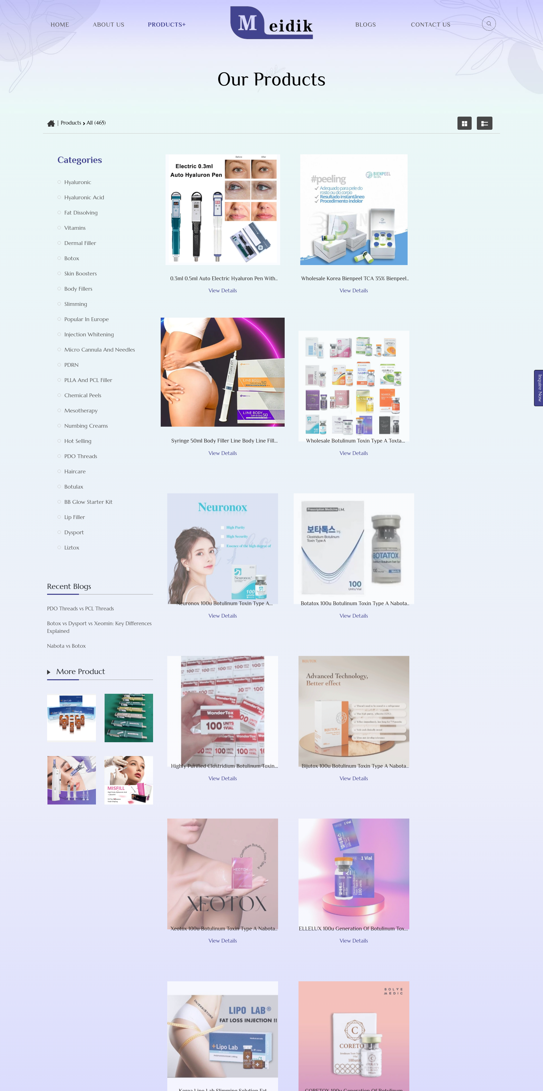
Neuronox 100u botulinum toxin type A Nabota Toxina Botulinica (328, 408)
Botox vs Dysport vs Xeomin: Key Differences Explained (65, 627)
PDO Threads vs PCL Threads (46, 608)
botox (71, 258)
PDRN (71, 364)
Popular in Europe (86, 319)
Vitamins (75, 227)
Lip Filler (74, 516)
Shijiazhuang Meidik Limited (268, 1081)
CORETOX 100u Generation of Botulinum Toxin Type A (443, 736)
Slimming (75, 303)
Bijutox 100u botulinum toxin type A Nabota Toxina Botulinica (328, 572)
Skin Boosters (80, 273)
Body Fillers (78, 288)
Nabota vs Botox (32, 646)
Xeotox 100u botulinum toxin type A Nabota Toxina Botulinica (442, 572)
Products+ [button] (167, 24)
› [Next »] (441, 823)
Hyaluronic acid (84, 197)
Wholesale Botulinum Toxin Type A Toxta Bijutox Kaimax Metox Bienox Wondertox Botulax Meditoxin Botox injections (214, 408)
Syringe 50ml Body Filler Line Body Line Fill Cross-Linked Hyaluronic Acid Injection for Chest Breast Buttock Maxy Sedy (443, 244)
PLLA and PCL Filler (88, 379)
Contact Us (431, 24)
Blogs (365, 24)
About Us (108, 24)
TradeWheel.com (352, 1081)
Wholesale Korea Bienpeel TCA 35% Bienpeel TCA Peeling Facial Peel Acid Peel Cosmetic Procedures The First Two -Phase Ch (329, 244)
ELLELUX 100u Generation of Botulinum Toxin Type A (214, 736)
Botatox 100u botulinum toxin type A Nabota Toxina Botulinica (443, 408)
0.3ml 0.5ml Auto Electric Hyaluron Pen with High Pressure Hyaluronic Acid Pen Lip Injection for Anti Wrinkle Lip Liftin (214, 244)
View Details (214, 257)
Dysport (74, 532)
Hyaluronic (77, 182)
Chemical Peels (82, 395)
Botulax (73, 486)
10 (372, 823)
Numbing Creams (86, 425)
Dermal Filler (80, 242)
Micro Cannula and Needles (99, 349)
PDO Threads (80, 456)
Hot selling (77, 440)
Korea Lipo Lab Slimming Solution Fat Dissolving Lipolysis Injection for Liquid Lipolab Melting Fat (328, 736)
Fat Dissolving (81, 212)
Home (60, 24)
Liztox (71, 547)
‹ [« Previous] (216, 823)
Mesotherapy (81, 410)
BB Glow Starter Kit (88, 501)
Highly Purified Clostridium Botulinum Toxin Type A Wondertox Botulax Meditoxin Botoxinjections (214, 572)
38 (406, 823)
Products (71, 122)
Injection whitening (89, 334)
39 (424, 823)
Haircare (75, 471)
